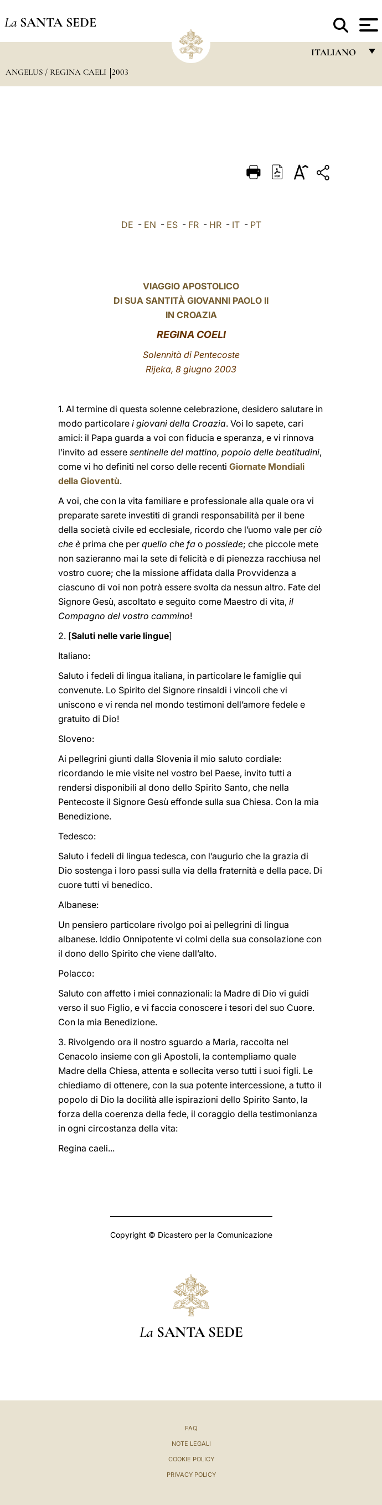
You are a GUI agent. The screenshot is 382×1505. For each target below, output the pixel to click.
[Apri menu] (367, 24)
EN (150, 224)
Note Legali (191, 1443)
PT (255, 224)
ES (172, 224)
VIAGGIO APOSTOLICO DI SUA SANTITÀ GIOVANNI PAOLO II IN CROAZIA (191, 300)
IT (236, 224)
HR (215, 224)
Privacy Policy (191, 1474)
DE (127, 224)
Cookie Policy (191, 1459)
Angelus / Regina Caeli (57, 72)
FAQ (191, 1428)
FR (193, 224)
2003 (120, 72)
